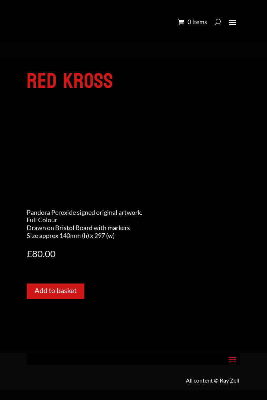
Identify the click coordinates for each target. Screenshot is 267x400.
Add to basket (56, 290)
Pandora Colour (67, 60)
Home (35, 60)
